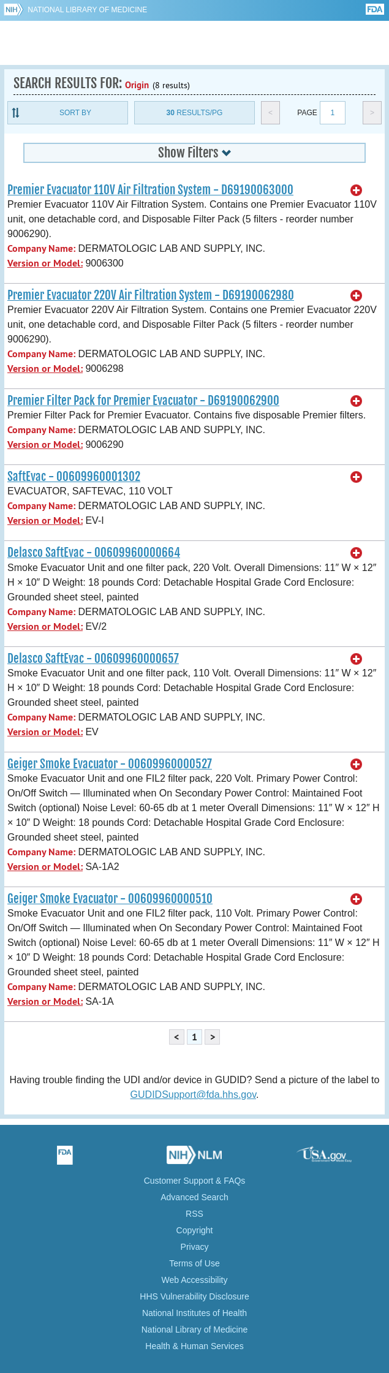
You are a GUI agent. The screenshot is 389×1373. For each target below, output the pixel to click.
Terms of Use (194, 1263)
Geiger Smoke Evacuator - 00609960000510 (110, 898)
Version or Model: (45, 263)
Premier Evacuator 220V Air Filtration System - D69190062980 (150, 295)
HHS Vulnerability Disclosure (194, 1296)
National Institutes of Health (194, 1313)
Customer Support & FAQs (195, 1181)
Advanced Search (194, 1197)
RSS (194, 1214)
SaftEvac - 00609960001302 (73, 476)
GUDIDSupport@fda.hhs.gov (193, 1094)
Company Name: (41, 248)
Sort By (75, 112)
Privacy (195, 1247)
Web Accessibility (195, 1280)
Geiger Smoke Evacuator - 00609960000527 (109, 764)
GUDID (194, 43)
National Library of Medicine (87, 10)
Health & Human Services (194, 1346)
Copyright (194, 1230)
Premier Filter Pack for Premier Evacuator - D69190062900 (143, 400)
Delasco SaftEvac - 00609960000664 (93, 552)
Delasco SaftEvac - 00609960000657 (93, 658)
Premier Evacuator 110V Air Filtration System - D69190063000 (150, 190)
